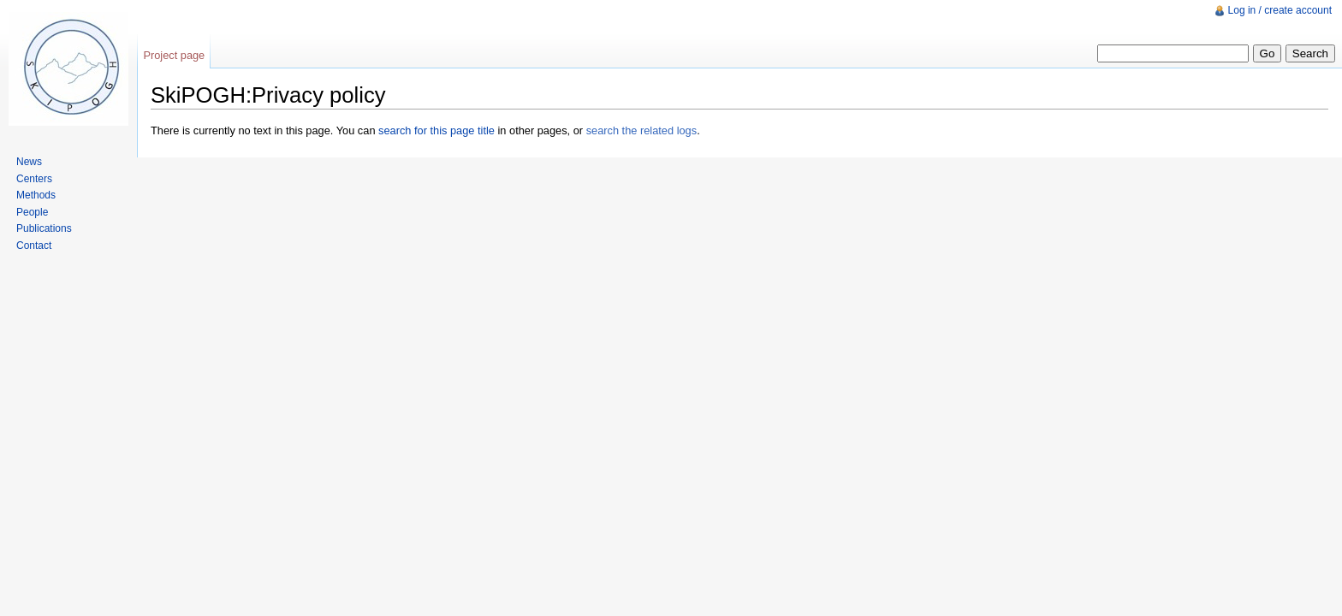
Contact (33, 246)
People (32, 212)
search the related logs (641, 130)
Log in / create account (1280, 10)
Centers (34, 179)
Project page (174, 55)
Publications (44, 228)
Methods (36, 195)
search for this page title (436, 130)
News (29, 162)
